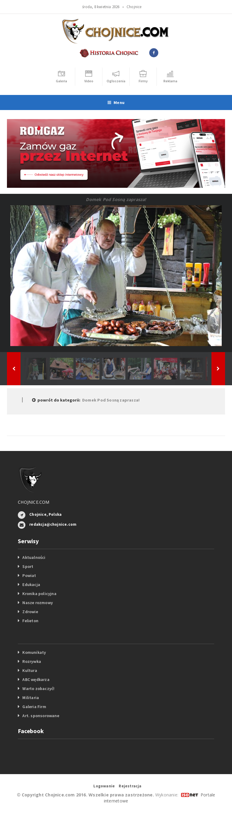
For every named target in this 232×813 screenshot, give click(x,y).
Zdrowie (30, 611)
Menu (116, 102)
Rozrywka (31, 661)
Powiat (29, 575)
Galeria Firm (34, 706)
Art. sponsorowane (40, 715)
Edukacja (31, 584)
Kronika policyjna (39, 593)
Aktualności (33, 557)
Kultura (29, 670)
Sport (27, 566)
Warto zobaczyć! (38, 688)
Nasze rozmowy (37, 602)
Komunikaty (34, 652)
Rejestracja (130, 786)
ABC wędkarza (36, 679)
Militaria (30, 697)
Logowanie (104, 786)
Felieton (30, 620)
